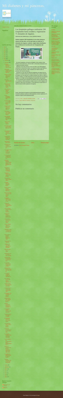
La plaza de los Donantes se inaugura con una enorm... (7, 138)
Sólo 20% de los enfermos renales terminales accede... (7, 91)
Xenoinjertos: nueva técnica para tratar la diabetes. (7, 113)
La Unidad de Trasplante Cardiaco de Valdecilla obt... (8, 275)
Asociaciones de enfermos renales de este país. (8, 133)
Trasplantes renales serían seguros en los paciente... (8, 174)
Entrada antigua (45, 142)
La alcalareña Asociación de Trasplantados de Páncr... (8, 264)
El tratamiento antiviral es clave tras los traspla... (7, 320)
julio (6, 370)
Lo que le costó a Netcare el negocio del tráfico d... (8, 107)
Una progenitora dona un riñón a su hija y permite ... (8, 325)
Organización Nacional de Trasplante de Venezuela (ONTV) (56, 35)
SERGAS (24, 100)
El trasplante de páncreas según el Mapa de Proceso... (8, 356)
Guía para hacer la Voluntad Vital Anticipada (55, 49)
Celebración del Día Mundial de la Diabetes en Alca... (8, 259)
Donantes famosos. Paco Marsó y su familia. (8, 315)
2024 (5, 47)
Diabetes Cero (54, 57)
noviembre (7, 62)
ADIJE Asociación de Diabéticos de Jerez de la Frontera (56, 72)
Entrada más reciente (19, 142)
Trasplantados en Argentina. (8, 242)
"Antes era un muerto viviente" (7, 122)
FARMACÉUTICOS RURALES (55, 53)
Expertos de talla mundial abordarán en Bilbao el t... (8, 189)
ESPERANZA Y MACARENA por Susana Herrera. (8, 300)
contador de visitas (5, 27)
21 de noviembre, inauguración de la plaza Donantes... (8, 210)
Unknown (5, 387)
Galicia (20, 100)
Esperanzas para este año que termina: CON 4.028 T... (8, 85)
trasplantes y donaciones (30, 100)
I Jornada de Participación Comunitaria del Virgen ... (8, 205)
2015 (5, 49)
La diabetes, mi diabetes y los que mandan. (56, 39)
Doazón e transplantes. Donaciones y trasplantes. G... (8, 305)
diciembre (7, 60)
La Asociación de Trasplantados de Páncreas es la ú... (8, 157)
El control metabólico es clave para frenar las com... (8, 66)
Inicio (32, 142)
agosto (6, 368)
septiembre (7, 366)
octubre (6, 365)
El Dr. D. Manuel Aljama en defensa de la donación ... (8, 226)
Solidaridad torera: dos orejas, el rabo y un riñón (8, 254)
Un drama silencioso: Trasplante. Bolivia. (7, 184)
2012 (5, 54)
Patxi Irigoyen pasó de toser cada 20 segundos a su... (8, 280)
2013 (5, 52)
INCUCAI (53, 46)
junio (6, 372)
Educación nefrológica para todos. (8, 80)
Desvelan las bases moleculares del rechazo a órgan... (8, 194)
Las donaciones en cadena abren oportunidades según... (8, 289)
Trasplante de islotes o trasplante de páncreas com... (8, 215)
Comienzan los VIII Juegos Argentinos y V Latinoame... (8, 246)
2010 (5, 58)
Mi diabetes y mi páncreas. (23, 6)
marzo (6, 376)
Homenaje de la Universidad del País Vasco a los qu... (8, 270)
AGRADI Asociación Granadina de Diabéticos (56, 69)
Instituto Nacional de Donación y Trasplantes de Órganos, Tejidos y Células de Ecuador (56, 43)
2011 (5, 56)
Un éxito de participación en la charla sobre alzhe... (8, 330)
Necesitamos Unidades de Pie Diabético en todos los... (8, 71)
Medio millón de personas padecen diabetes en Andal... (8, 237)
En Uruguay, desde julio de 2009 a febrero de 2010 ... (8, 127)
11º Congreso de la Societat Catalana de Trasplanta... (8, 151)
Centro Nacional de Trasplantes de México (56, 60)
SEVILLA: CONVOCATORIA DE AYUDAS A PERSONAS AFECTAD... (8, 349)
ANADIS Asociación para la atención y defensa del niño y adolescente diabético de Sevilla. (56, 64)
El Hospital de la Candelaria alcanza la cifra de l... (8, 146)
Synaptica (53, 29)
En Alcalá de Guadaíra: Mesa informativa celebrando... (8, 335)
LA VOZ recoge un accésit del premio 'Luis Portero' (7, 102)
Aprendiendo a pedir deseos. (7, 142)
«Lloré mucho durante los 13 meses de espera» (8, 220)
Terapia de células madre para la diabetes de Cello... (8, 76)
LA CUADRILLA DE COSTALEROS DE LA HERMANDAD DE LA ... (8, 342)
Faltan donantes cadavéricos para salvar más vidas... (8, 118)
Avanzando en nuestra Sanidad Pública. (8, 179)
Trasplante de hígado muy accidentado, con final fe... (7, 169)
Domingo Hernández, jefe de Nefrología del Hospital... (8, 361)
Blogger (38, 395)
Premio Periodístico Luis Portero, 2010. (7, 97)
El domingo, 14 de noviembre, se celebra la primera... (8, 295)
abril (6, 374)
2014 (5, 51)
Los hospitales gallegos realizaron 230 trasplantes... (8, 310)
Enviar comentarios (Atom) (24, 145)
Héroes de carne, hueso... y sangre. (8, 250)
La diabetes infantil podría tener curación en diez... (8, 200)
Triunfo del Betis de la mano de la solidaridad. (8, 284)
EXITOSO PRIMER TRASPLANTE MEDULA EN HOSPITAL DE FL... (8, 163)
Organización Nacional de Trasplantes (56, 32)
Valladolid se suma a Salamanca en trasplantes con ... (8, 231)
